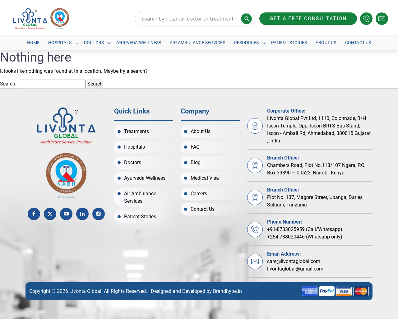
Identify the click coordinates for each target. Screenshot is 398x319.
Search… (9, 84)
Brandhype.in (227, 291)
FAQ (195, 147)
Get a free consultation (308, 18)
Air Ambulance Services (197, 42)
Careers (199, 193)
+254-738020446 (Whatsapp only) (304, 237)
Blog (196, 162)
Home (33, 42)
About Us (326, 42)
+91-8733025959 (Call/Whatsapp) (304, 230)
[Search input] (195, 18)
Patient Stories (289, 42)
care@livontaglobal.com (293, 262)
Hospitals (60, 42)
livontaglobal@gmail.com (295, 269)
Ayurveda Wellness (138, 42)
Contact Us (358, 42)
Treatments (136, 131)
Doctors (94, 42)
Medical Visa (205, 178)
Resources (246, 42)
